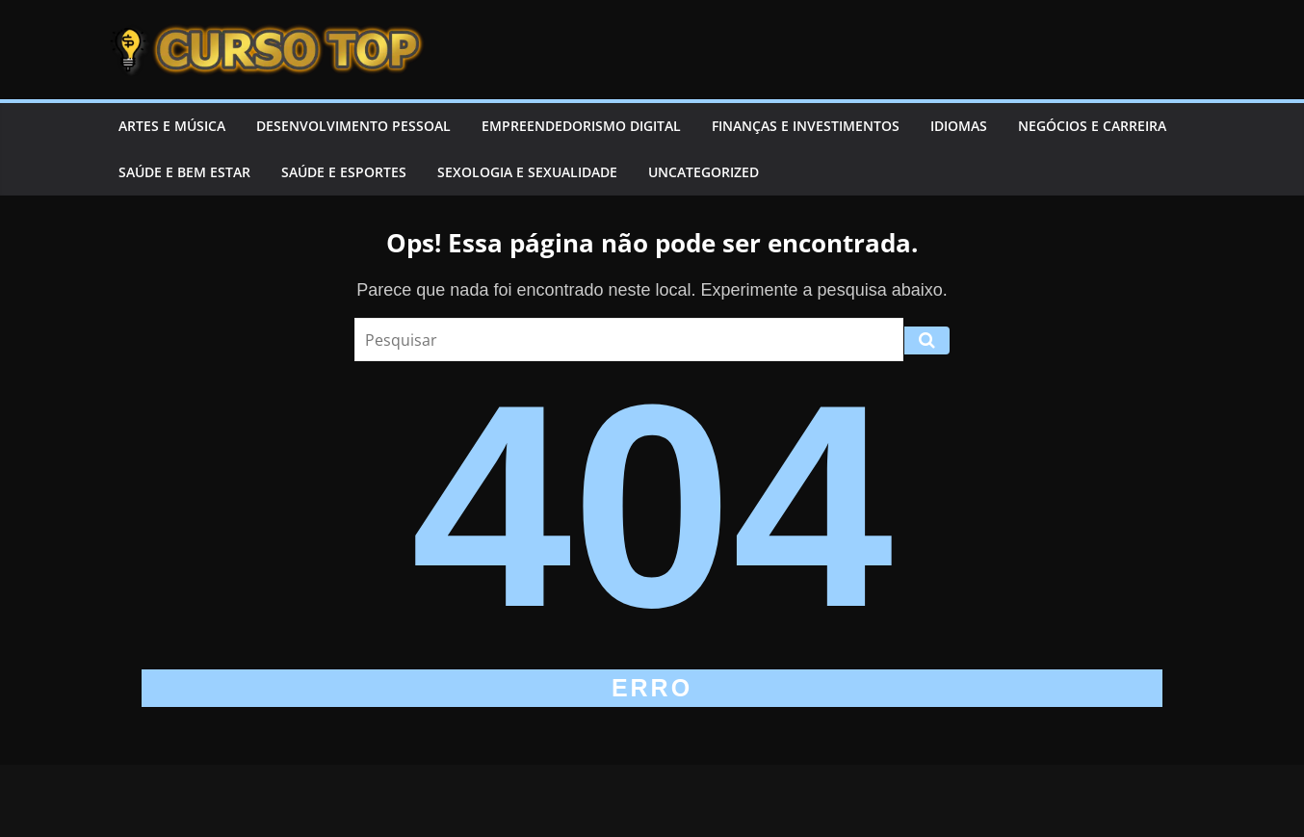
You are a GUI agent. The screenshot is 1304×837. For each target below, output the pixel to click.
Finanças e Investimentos (806, 126)
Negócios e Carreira (1092, 126)
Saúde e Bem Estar (184, 172)
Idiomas (958, 126)
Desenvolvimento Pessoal (353, 126)
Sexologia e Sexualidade (527, 172)
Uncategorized (703, 172)
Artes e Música (171, 126)
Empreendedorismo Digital (581, 126)
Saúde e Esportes (343, 172)
